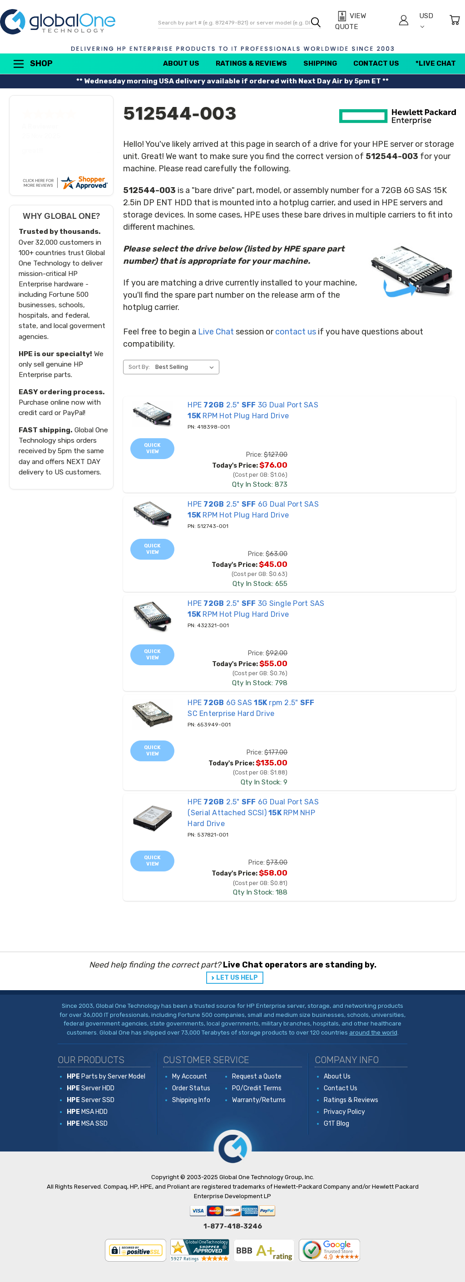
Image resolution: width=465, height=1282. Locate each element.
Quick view (152, 448)
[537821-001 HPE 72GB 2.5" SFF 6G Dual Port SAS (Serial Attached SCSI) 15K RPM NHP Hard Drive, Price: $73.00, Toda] (152, 818)
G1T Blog (336, 1123)
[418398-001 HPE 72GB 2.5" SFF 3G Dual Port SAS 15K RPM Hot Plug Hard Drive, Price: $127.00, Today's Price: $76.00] (152, 414)
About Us (181, 63)
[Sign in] (403, 21)
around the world (373, 1032)
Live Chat (216, 332)
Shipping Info (191, 1100)
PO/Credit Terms (257, 1088)
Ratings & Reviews (251, 63)
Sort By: (139, 366)
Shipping (320, 63)
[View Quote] (362, 22)
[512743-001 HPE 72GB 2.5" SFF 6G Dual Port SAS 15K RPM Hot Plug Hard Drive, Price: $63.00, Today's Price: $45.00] (152, 514)
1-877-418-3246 (232, 1226)
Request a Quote (257, 1076)
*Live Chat (436, 63)
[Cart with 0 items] (454, 21)
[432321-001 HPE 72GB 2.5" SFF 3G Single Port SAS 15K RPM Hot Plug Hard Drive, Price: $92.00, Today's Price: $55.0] (152, 617)
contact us (295, 332)
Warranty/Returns (259, 1100)
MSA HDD (87, 1112)
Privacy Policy (344, 1112)
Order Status (191, 1088)
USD (426, 20)
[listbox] (186, 367)
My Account (189, 1076)
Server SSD (90, 1100)
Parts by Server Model (106, 1076)
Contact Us (376, 63)
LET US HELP (237, 978)
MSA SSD (87, 1123)
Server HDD (90, 1088)
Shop (32, 64)
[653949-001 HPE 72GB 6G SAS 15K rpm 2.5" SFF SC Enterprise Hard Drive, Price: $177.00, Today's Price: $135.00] (152, 714)
